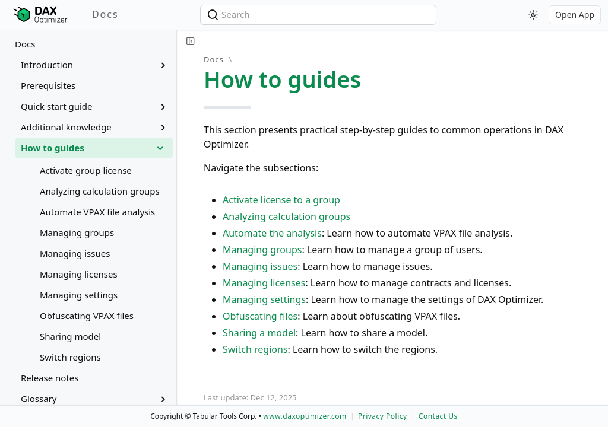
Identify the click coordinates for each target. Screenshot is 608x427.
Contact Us (438, 416)
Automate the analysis (272, 233)
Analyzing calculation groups (286, 216)
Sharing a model (259, 332)
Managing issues (260, 266)
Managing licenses (264, 282)
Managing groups (262, 249)
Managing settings (264, 299)
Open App (574, 14)
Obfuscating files (260, 316)
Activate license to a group (281, 199)
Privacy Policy (382, 416)
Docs (25, 44)
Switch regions (255, 349)
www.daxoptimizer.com (305, 416)
